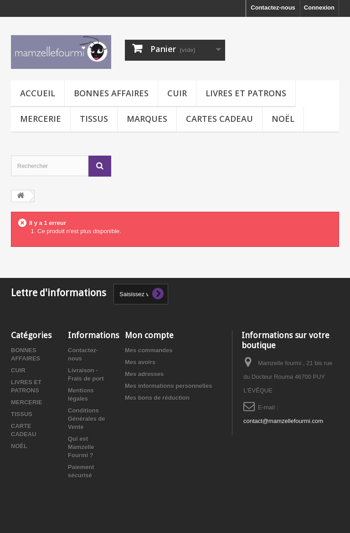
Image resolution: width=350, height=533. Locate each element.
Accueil (37, 93)
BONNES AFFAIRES (111, 93)
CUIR (177, 93)
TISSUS (94, 118)
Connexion (319, 7)
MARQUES (147, 118)
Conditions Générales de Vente (86, 418)
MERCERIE (40, 118)
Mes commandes (149, 350)
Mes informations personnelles (168, 385)
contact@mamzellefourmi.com (283, 421)
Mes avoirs (140, 362)
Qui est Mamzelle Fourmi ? (81, 447)
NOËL (283, 118)
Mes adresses (144, 374)
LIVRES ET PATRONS (246, 93)
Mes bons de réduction (157, 397)
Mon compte (149, 335)
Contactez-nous (273, 7)
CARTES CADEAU (219, 118)
